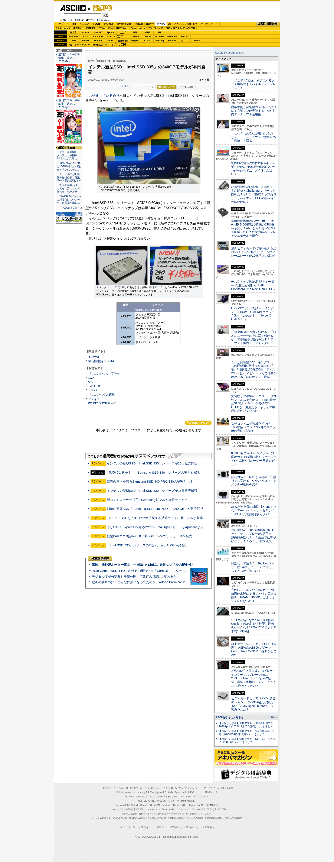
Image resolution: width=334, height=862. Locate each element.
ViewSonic (172, 36)
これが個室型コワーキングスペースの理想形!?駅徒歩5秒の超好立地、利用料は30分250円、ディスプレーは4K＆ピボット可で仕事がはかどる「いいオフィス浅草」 (253, 369)
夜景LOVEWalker (176, 818)
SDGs (169, 28)
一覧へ (272, 717)
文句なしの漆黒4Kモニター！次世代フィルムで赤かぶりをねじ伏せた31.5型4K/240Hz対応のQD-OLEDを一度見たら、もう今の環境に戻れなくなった (253, 403)
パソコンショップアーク (104, 373)
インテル (94, 356)
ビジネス (84, 23)
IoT (74, 23)
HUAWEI (159, 36)
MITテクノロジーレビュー (198, 814)
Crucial (147, 36)
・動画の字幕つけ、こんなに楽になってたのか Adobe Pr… (68, 188)
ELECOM (73, 36)
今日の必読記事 (129, 814)
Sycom (110, 32)
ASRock (135, 36)
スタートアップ (200, 24)
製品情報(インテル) (101, 361)
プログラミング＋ (186, 809)
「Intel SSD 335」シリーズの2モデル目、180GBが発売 (146, 545)
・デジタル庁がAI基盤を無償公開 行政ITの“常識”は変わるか (69, 177)
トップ (59, 23)
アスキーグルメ (106, 28)
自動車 (139, 23)
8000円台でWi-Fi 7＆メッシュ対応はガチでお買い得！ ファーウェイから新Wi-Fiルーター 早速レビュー (254, 458)
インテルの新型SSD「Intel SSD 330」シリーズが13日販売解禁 (152, 490)
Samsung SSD (122, 805)
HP (159, 32)
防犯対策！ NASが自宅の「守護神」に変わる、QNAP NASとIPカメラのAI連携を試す (253, 480)
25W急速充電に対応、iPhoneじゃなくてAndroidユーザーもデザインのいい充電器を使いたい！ (253, 510)
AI (68, 23)
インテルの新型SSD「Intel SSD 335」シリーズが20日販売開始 (152, 463)
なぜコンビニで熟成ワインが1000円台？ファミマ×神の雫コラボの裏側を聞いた (253, 427)
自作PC (101, 7)
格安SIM (77, 28)
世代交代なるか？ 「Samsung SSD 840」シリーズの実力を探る (152, 472)
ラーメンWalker (99, 818)
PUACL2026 (189, 28)
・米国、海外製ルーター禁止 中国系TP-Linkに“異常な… (68, 155)
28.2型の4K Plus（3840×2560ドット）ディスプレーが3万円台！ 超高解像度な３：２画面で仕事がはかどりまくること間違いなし (253, 535)
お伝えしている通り (104, 95)
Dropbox (135, 40)
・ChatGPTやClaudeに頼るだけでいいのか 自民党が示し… (69, 199)
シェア (125, 85)
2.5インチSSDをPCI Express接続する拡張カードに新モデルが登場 (155, 518)
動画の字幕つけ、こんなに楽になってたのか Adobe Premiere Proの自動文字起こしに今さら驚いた (164, 582)
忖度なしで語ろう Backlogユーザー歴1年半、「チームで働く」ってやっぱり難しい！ (253, 567)
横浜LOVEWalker (137, 818)
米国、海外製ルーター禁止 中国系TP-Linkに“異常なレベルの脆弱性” (142, 564)
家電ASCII (91, 28)
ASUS (147, 32)
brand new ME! (188, 801)
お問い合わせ (191, 827)
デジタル (109, 23)
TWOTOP (94, 386)
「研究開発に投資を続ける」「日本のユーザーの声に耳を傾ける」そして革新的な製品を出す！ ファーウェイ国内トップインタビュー (254, 337)
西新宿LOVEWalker (156, 818)
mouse (85, 32)
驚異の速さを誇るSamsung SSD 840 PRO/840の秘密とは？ (150, 481)
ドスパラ (94, 390)
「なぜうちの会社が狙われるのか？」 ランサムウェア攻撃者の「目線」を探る (253, 137)
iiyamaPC (98, 32)
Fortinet (172, 40)
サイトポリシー (129, 827)
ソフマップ (110, 44)
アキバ (177, 23)
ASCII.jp (73, 8)
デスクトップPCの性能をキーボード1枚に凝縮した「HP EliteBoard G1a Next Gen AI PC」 (253, 285)
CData (147, 40)
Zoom (197, 40)
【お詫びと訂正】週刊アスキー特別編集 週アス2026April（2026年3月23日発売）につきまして (246, 725)
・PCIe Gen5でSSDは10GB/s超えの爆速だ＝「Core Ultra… (69, 166)
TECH (96, 23)
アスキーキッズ (62, 28)
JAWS (73, 40)
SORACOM (154, 805)
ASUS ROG (98, 36)
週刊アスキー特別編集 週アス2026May (69, 58)
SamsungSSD (120, 36)
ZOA (91, 377)
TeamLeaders (138, 28)
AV (170, 23)
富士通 (73, 32)
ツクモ (92, 381)
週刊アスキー (122, 28)
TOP (102, 788)
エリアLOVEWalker (117, 818)
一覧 (151, 86)
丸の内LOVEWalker (214, 818)
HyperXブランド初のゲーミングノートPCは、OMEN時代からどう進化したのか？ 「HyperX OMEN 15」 (252, 314)
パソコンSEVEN (123, 32)
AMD (85, 36)
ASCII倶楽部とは (72, 207)
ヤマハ (184, 40)
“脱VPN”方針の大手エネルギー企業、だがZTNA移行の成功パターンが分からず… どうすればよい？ (253, 168)
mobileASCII (178, 814)
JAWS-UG (140, 796)
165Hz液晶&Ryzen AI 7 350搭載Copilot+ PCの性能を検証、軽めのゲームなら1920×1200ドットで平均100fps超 (253, 625)
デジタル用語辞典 (162, 814)
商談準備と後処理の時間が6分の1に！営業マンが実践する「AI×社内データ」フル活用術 (253, 110)
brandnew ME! (122, 44)
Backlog (159, 40)
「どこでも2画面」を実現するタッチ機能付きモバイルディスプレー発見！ (253, 84)
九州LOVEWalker (194, 818)
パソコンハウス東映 (101, 394)
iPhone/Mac (124, 23)
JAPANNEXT (98, 44)
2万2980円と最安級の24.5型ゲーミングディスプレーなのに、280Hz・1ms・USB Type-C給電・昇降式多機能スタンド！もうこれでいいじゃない (253, 678)
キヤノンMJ (85, 44)
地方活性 (177, 28)
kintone (98, 40)
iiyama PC (161, 792)
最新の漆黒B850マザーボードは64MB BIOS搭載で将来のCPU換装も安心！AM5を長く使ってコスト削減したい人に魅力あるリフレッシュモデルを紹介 (253, 228)
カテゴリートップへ (198, 423)
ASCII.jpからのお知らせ (229, 717)
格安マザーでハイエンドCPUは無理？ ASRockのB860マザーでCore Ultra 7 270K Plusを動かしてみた (254, 649)
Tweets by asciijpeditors (229, 52)
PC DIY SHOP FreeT (102, 403)
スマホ (187, 23)
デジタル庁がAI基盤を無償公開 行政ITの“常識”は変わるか (134, 576)
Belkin (184, 36)
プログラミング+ (156, 28)
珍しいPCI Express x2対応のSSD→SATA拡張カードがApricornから (155, 527)
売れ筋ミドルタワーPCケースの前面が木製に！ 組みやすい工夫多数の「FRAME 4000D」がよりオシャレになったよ (254, 595)
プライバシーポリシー (154, 827)
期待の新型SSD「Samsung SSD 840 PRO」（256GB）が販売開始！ (157, 509)
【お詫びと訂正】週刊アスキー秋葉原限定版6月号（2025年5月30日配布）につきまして (246, 733)
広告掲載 (207, 827)
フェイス (94, 399)
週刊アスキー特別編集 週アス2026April (69, 104)
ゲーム (213, 24)
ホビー (150, 23)
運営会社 (175, 827)
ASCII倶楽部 (267, 24)
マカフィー (73, 44)
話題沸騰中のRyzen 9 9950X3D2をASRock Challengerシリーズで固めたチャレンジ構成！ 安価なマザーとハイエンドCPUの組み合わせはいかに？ (254, 194)
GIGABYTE (110, 37)
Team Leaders (169, 809)
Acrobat (86, 40)
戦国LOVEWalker (233, 818)
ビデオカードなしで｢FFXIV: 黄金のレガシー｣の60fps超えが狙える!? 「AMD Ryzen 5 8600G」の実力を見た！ (253, 704)
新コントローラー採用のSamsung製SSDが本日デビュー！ (149, 500)
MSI (135, 32)
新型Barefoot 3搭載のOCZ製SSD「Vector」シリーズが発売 (149, 536)
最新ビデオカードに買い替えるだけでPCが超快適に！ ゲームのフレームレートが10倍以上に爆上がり (253, 254)
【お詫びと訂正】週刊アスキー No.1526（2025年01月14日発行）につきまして (247, 741)
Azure (110, 40)
